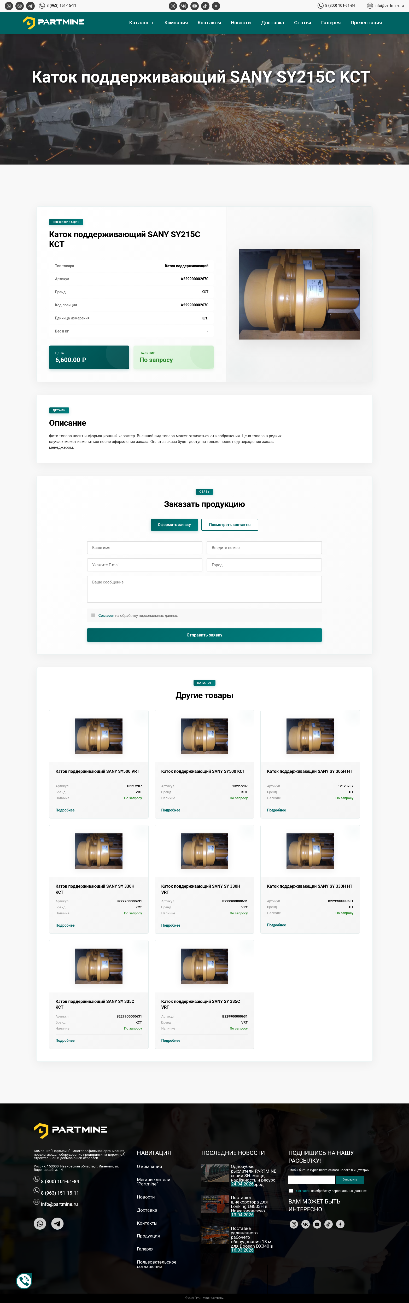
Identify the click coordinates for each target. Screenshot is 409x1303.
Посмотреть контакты (230, 524)
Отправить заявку (205, 635)
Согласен (106, 615)
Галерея (331, 22)
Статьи (302, 22)
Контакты (209, 22)
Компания (176, 22)
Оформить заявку (174, 524)
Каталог (142, 22)
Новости (241, 22)
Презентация (366, 22)
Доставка (272, 22)
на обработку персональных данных (138, 615)
